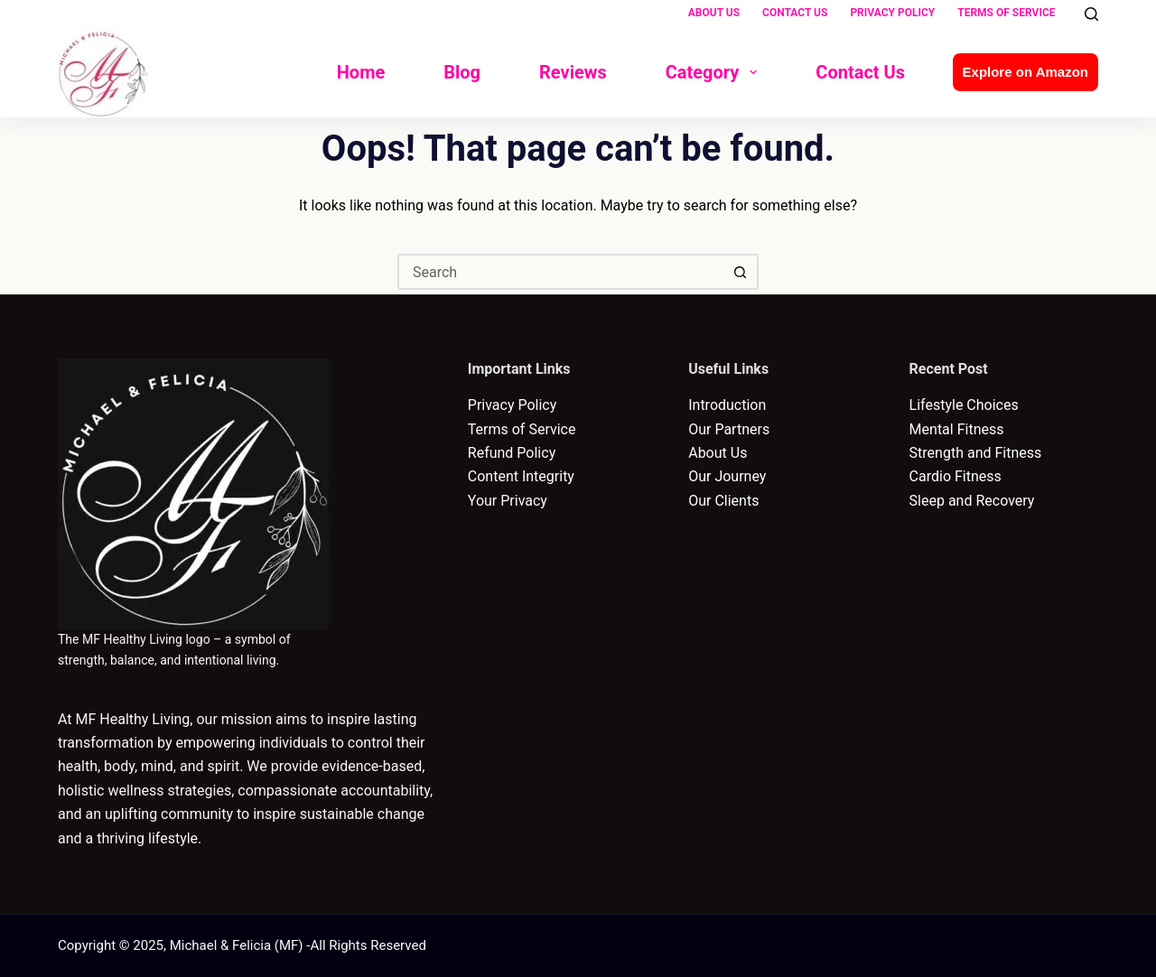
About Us (714, 12)
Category (715, 72)
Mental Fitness (956, 429)
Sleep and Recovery (972, 500)
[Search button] (740, 272)
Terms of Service (1006, 12)
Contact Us (794, 12)
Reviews (573, 72)
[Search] (1091, 14)
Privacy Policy (892, 12)
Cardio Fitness (955, 476)
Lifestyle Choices (964, 405)
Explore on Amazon (1025, 71)
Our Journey (727, 476)
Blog (461, 72)
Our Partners (728, 429)
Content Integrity (521, 476)
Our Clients (723, 500)
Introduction (727, 405)
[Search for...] (559, 272)
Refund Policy (511, 452)
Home (361, 72)
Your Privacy (507, 500)
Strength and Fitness (975, 452)
